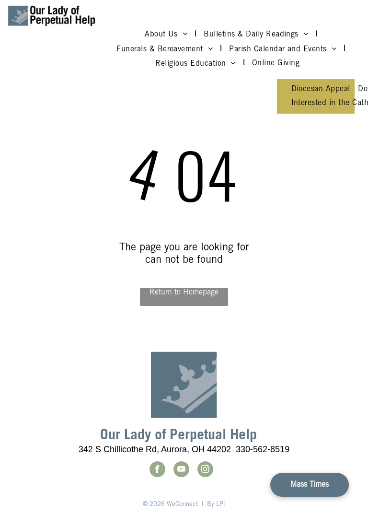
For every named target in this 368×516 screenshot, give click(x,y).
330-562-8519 (262, 449)
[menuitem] (167, 34)
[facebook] (157, 470)
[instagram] (205, 470)
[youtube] (181, 470)
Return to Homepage (184, 292)
